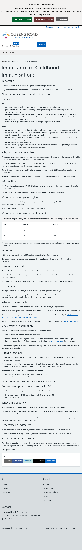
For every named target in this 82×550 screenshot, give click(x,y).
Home (4, 62)
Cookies (45, 496)
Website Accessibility (50, 492)
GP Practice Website (51, 528)
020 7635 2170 (63, 27)
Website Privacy (48, 488)
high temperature (57, 341)
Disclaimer (46, 484)
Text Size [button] (76, 27)
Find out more (62, 19)
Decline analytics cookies (44, 19)
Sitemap (5, 488)
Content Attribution (50, 500)
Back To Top (6, 492)
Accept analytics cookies (22, 19)
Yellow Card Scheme (70, 321)
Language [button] (50, 27)
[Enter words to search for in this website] (29, 44)
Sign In (4, 484)
